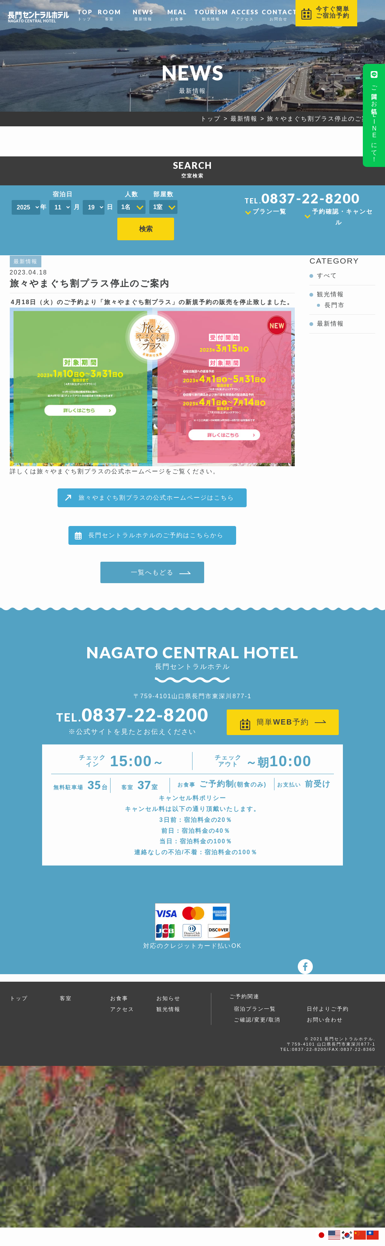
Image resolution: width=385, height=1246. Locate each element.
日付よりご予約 (328, 997)
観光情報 (211, 14)
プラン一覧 (269, 211)
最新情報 (143, 14)
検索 (193, 203)
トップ (84, 14)
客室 (109, 14)
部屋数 (163, 194)
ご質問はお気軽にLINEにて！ (374, 114)
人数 (131, 194)
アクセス (245, 14)
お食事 (177, 14)
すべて (327, 263)
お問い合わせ (325, 1008)
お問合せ (279, 14)
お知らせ (168, 986)
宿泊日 (63, 194)
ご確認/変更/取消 (257, 1008)
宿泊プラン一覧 (255, 997)
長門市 (334, 293)
